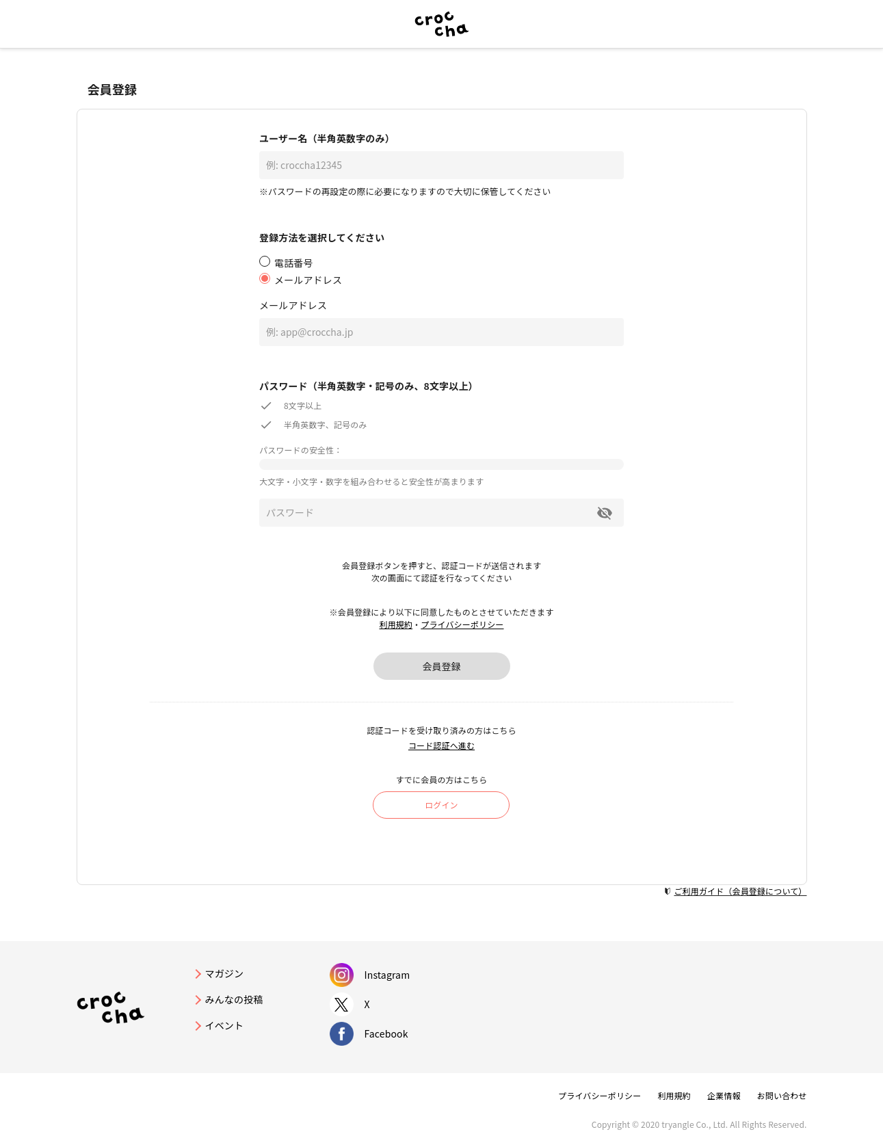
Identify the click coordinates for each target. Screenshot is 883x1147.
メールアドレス (293, 305)
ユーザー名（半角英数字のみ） (327, 138)
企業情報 (724, 1095)
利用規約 (395, 624)
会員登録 (442, 666)
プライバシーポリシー (462, 624)
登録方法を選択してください (321, 237)
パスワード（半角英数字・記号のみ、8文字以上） (368, 386)
